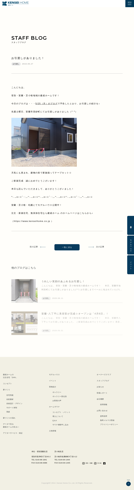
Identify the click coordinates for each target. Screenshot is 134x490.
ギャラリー (56, 392)
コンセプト (7, 384)
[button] (130, 4)
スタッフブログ (103, 381)
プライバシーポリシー (109, 424)
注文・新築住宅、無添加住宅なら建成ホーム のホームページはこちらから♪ (52, 213)
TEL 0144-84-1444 (62, 460)
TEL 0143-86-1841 (39, 460)
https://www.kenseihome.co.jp (32, 221)
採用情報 (103, 404)
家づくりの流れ (9, 418)
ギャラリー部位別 (59, 396)
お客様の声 (56, 401)
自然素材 (10, 399)
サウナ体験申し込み (60, 425)
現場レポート (102, 393)
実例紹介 (52, 387)
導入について (57, 416)
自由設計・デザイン (14, 403)
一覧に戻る (67, 247)
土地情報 (52, 431)
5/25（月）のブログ (46, 103)
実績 (8, 412)
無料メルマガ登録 (107, 420)
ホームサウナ (54, 407)
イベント (52, 381)
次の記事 (100, 247)
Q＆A (54, 421)
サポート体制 (11, 408)
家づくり (6, 390)
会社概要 (100, 399)
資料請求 (103, 416)
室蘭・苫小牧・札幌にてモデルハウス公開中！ (36, 205)
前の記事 (34, 247)
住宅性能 (10, 395)
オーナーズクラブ (104, 375)
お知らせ (100, 387)
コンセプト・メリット (61, 412)
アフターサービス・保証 (13, 433)
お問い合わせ (102, 411)
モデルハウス (54, 375)
